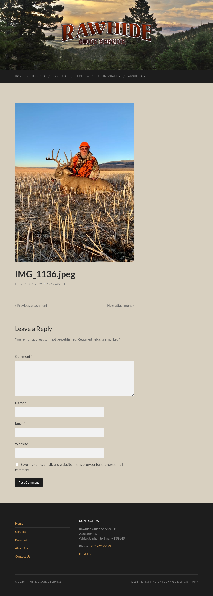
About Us (135, 76)
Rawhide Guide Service (44, 581)
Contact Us (22, 556)
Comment (23, 356)
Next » (120, 305)
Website (21, 444)
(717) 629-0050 (100, 546)
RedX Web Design (175, 581)
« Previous (31, 305)
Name (20, 403)
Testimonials (106, 76)
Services (38, 76)
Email (20, 423)
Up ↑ (195, 581)
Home (19, 76)
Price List (60, 76)
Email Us (85, 554)
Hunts (80, 76)
